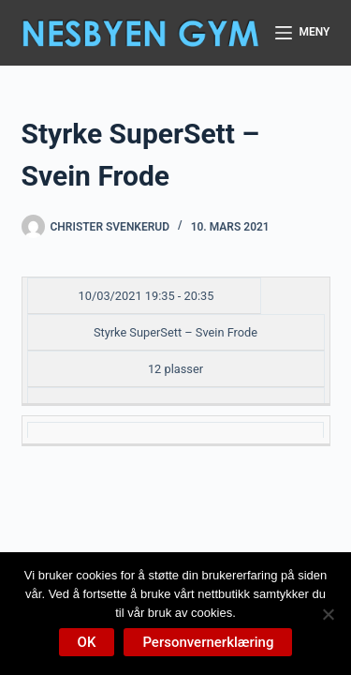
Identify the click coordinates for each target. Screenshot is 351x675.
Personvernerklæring (207, 642)
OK (87, 642)
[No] (327, 614)
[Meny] (302, 32)
